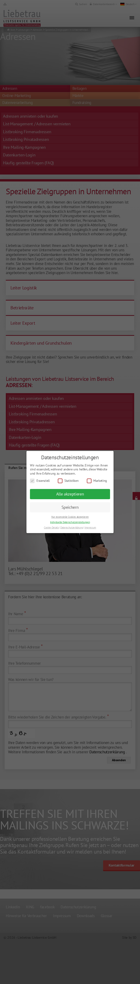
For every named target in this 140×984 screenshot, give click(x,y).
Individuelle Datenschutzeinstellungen (70, 522)
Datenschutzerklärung (71, 527)
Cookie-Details (51, 527)
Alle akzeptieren (70, 494)
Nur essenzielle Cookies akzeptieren (70, 516)
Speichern (70, 507)
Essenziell (40, 481)
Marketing (97, 481)
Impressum (90, 527)
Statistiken (68, 481)
